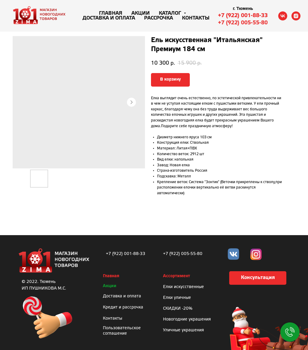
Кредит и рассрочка (123, 307)
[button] (257, 278)
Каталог (170, 13)
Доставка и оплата (108, 18)
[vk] (282, 15)
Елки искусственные (183, 287)
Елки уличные (177, 298)
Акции (140, 13)
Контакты (196, 18)
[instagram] (295, 15)
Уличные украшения (183, 330)
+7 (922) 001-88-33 (243, 15)
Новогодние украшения (187, 319)
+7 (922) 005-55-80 (243, 22)
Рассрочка (158, 18)
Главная (110, 13)
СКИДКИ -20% (177, 309)
